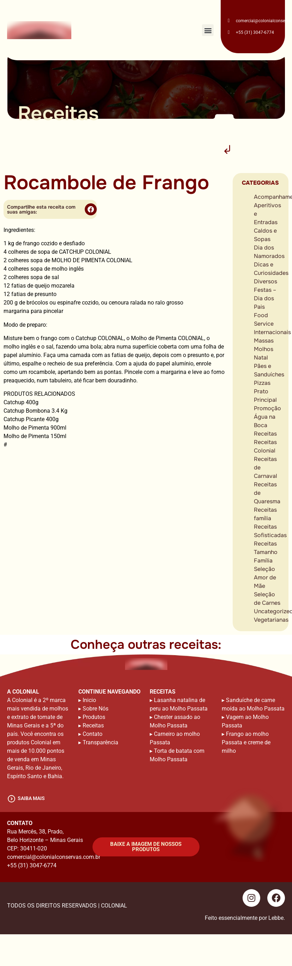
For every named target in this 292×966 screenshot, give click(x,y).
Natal (261, 357)
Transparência (100, 742)
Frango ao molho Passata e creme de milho (246, 742)
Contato (92, 734)
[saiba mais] (11, 798)
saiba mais (31, 798)
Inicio (89, 700)
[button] (208, 30)
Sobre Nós (95, 708)
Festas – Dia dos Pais (265, 298)
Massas (264, 340)
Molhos (263, 349)
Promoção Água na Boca (267, 417)
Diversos (265, 281)
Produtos (94, 717)
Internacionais (272, 332)
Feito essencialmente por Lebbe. (245, 918)
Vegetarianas (271, 619)
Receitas (265, 433)
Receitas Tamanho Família (266, 552)
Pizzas (262, 383)
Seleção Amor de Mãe (265, 577)
